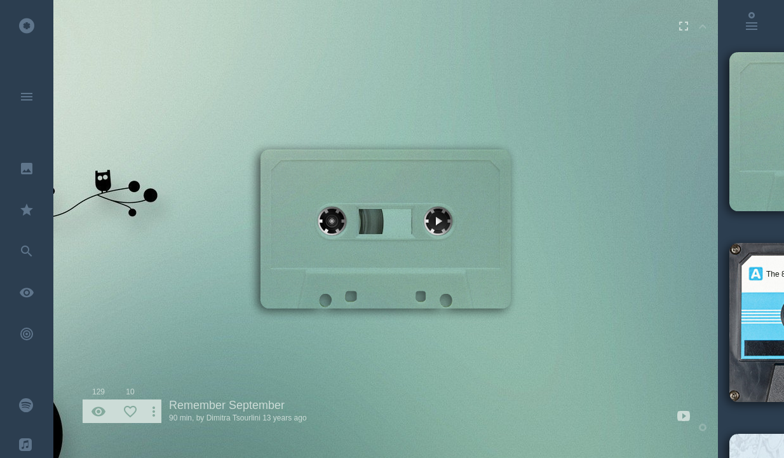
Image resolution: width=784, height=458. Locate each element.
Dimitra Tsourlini (233, 417)
